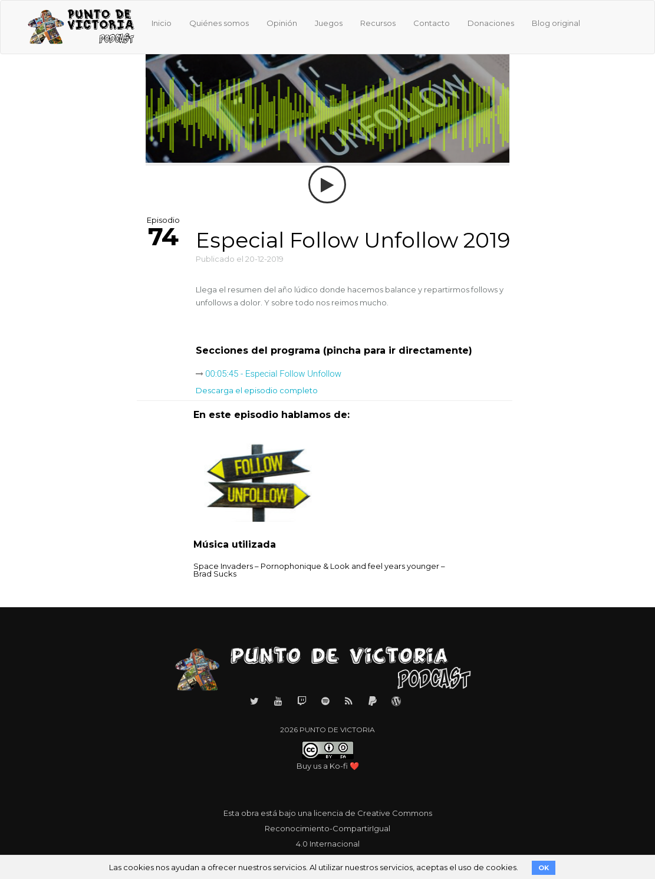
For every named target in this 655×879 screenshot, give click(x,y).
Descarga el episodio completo (257, 390)
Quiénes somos (219, 23)
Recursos (378, 23)
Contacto (431, 23)
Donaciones (491, 23)
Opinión (281, 23)
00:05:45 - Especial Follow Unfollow (273, 373)
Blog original (556, 23)
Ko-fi (339, 766)
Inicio (162, 23)
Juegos (329, 23)
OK (543, 868)
